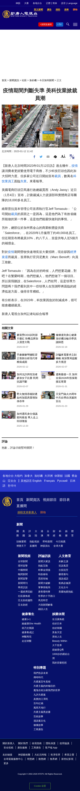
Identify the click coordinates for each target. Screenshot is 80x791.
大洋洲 (48, 475)
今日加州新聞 (46, 80)
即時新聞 (47, 541)
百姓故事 (38, 716)
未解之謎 (63, 561)
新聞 (19, 524)
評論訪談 (44, 556)
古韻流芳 (63, 570)
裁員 (58, 176)
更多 (6, 763)
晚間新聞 (23, 574)
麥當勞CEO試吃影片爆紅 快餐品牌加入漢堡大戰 (27, 338)
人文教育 (65, 556)
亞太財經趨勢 (25, 600)
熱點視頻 (34, 541)
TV (60, 24)
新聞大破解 (44, 583)
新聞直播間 (46, 24)
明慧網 (30, 759)
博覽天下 (21, 545)
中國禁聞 (23, 570)
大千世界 (57, 645)
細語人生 (43, 609)
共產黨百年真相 (42, 681)
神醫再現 (26, 636)
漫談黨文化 (40, 720)
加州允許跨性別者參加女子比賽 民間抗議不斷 (27, 378)
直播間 (21, 506)
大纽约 (18, 475)
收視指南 (37, 743)
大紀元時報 (40, 754)
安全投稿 (8, 747)
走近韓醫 (26, 641)
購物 (43, 512)
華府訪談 (23, 587)
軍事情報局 (44, 587)
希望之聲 (69, 754)
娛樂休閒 (58, 614)
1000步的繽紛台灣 (61, 656)
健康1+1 (26, 619)
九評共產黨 (40, 694)
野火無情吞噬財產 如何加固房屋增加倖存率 (27, 397)
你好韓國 (57, 628)
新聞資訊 (14, 80)
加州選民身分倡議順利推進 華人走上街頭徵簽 (27, 417)
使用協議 (64, 743)
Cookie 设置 (40, 786)
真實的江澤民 (41, 699)
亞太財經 (23, 604)
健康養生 (28, 614)
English (36, 480)
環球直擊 (23, 565)
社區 (24, 80)
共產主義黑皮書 (42, 712)
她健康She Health (31, 623)
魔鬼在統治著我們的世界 (47, 690)
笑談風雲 (63, 565)
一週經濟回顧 (25, 591)
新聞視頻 (24, 556)
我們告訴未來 (41, 673)
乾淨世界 (55, 754)
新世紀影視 (67, 759)
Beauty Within (59, 641)
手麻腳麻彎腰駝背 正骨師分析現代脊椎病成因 (27, 358)
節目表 (64, 500)
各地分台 (37, 3)
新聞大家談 (44, 561)
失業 (23, 181)
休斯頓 (58, 475)
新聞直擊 (23, 578)
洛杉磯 (33, 80)
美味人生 (57, 636)
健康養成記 (28, 632)
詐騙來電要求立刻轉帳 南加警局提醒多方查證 (66, 358)
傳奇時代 (38, 677)
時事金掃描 (44, 570)
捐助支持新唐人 (27, 512)
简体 (55, 3)
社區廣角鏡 (24, 596)
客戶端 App (51, 747)
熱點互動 (43, 565)
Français (49, 480)
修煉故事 (38, 725)
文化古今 (63, 587)
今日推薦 (60, 541)
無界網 (53, 759)
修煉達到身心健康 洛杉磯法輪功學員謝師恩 (66, 338)
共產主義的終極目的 (44, 686)
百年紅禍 (38, 703)
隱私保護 (50, 743)
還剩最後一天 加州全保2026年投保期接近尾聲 (66, 378)
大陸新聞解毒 (45, 604)
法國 (67, 475)
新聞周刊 (23, 583)
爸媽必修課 (65, 583)
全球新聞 (23, 561)
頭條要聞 (21, 541)
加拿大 (28, 475)
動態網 (42, 759)
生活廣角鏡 (58, 619)
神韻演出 (45, 545)
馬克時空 (43, 600)
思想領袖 (43, 578)
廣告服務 (22, 747)
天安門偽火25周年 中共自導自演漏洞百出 (66, 397)
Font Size (63, 156)
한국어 (12, 485)
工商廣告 (38, 729)
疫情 (75, 165)
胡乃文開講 (28, 628)
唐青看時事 (44, 591)
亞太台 (12, 480)
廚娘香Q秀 (58, 649)
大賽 (26, 3)
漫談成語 (63, 578)
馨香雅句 (63, 574)
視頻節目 (50, 500)
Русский (62, 480)
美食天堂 (57, 632)
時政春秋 (43, 574)
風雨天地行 (40, 707)
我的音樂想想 (59, 662)
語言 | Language (69, 3)
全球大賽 (58, 545)
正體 (48, 3)
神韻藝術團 (24, 754)
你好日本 (57, 623)
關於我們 (23, 743)
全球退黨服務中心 (13, 759)
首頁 (4, 80)
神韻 (18, 3)
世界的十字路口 (46, 596)
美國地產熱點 (66, 591)
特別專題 (40, 667)
